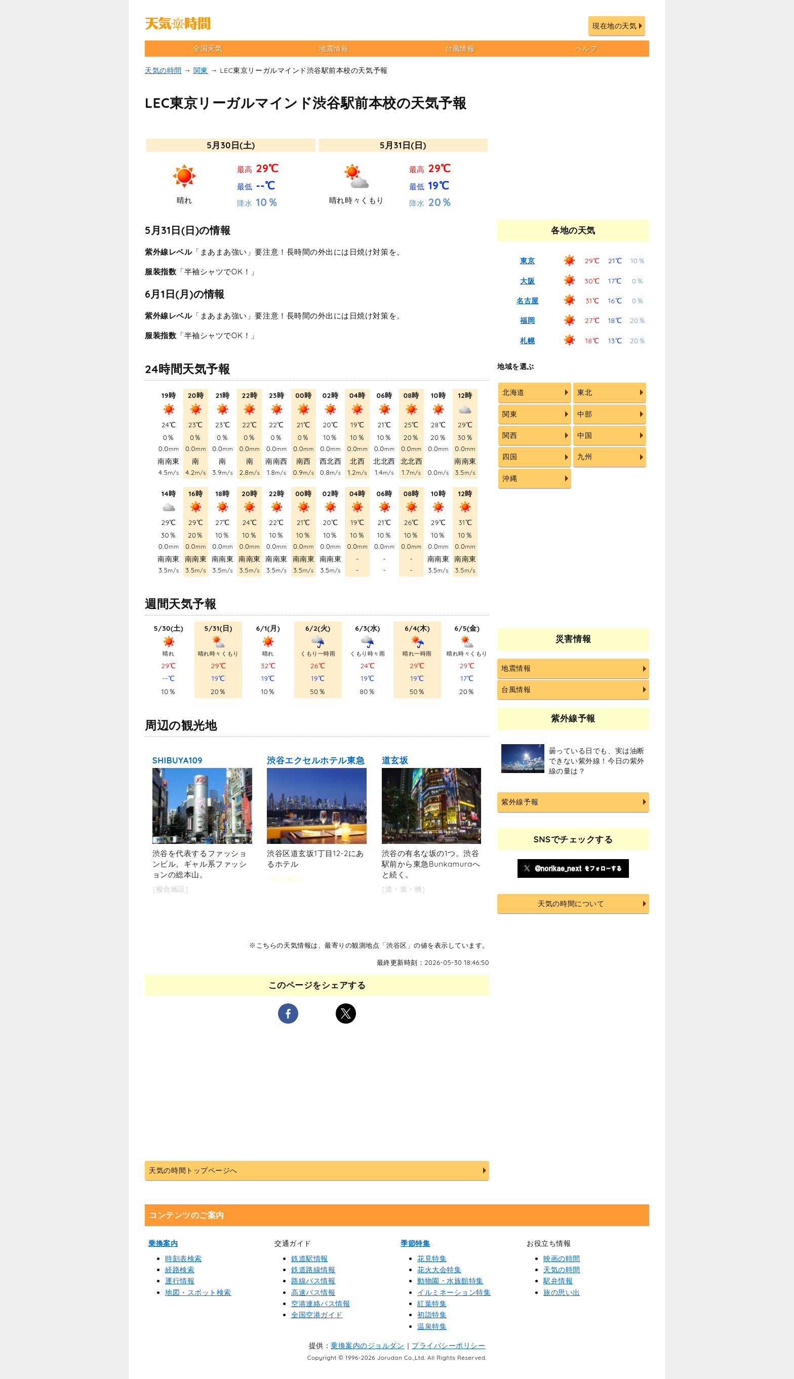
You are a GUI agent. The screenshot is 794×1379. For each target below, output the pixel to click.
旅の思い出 (561, 1292)
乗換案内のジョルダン (367, 1345)
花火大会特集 (439, 1269)
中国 (584, 435)
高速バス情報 (313, 1292)
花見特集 (432, 1258)
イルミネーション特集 (454, 1292)
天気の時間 (163, 70)
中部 (584, 414)
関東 (200, 70)
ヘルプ (586, 48)
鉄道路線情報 (313, 1269)
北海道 (513, 392)
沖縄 (509, 478)
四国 (509, 456)
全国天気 (207, 48)
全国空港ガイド (317, 1314)
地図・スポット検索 (198, 1292)
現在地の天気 (614, 25)
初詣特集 (432, 1314)
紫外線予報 (519, 801)
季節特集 (415, 1243)
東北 (584, 392)
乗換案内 (163, 1243)
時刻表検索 (183, 1258)
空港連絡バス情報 (320, 1303)
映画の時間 (561, 1258)
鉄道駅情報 (309, 1258)
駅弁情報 (558, 1280)
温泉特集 (432, 1326)
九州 (584, 456)
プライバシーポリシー (448, 1345)
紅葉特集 (432, 1303)
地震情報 (333, 48)
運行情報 (179, 1280)
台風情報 (459, 48)
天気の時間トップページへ (193, 1170)
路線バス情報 (313, 1280)
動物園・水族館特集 (450, 1280)
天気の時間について (571, 903)
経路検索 (179, 1269)
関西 (509, 435)
